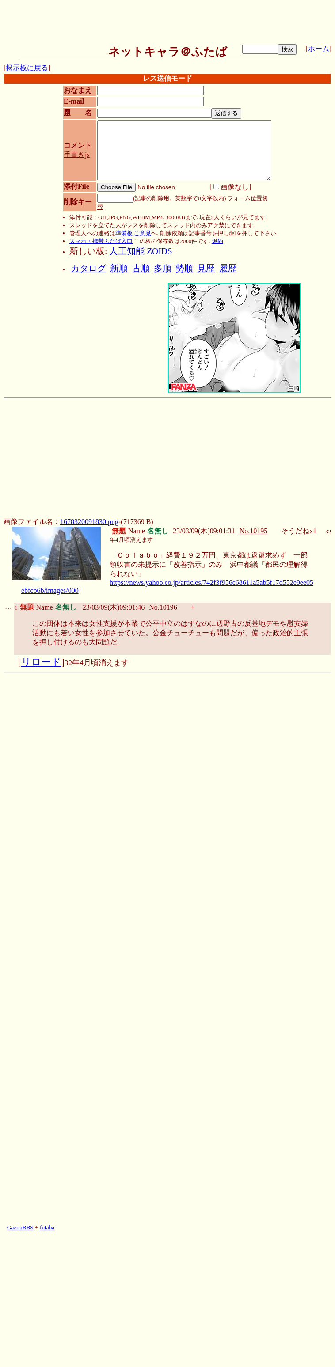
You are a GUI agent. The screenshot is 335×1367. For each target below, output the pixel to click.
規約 (217, 241)
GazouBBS (20, 1227)
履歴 (228, 268)
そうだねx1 (298, 531)
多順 (162, 268)
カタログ (88, 268)
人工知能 (127, 251)
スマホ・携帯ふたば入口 (101, 241)
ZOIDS (159, 251)
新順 (119, 268)
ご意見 (142, 233)
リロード (41, 662)
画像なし (231, 187)
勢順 (184, 268)
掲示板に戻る (27, 67)
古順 (141, 268)
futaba (47, 1227)
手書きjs (77, 154)
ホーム (318, 48)
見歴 (206, 268)
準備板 (124, 233)
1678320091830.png (89, 521)
